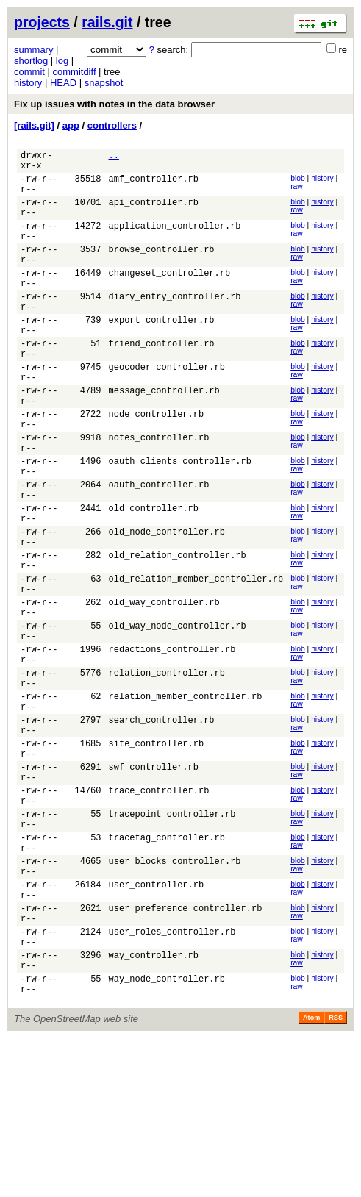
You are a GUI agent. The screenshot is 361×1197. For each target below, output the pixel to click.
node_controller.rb (156, 464)
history (28, 82)
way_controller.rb (154, 1107)
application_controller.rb (175, 241)
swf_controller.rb (154, 883)
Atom (311, 1176)
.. (114, 157)
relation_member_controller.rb (185, 799)
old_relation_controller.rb (177, 632)
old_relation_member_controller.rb (196, 660)
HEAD (63, 82)
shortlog (31, 60)
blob (297, 183)
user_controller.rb (156, 1023)
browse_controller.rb (162, 268)
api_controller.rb (154, 213)
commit (29, 71)
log (62, 60)
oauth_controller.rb (159, 548)
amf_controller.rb (154, 185)
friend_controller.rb (162, 380)
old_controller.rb (154, 576)
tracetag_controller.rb (167, 967)
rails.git (107, 22)
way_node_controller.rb (167, 1135)
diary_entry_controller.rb (175, 324)
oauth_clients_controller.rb (180, 520)
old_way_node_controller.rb (177, 716)
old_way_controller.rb (164, 688)
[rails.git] (34, 125)
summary (33, 49)
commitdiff (74, 71)
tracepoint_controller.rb (172, 939)
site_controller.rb (156, 855)
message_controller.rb (164, 436)
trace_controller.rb (159, 911)
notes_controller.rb (159, 492)
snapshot (104, 82)
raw (296, 191)
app (70, 125)
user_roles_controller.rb (172, 1079)
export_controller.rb (162, 352)
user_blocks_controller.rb (175, 995)
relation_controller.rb (167, 771)
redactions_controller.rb (172, 743)
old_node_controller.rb (167, 604)
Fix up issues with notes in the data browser (114, 104)
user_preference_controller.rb (185, 1051)
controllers (112, 125)
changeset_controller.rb (170, 296)
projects (42, 22)
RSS (336, 1176)
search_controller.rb (162, 827)
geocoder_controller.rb (167, 408)
